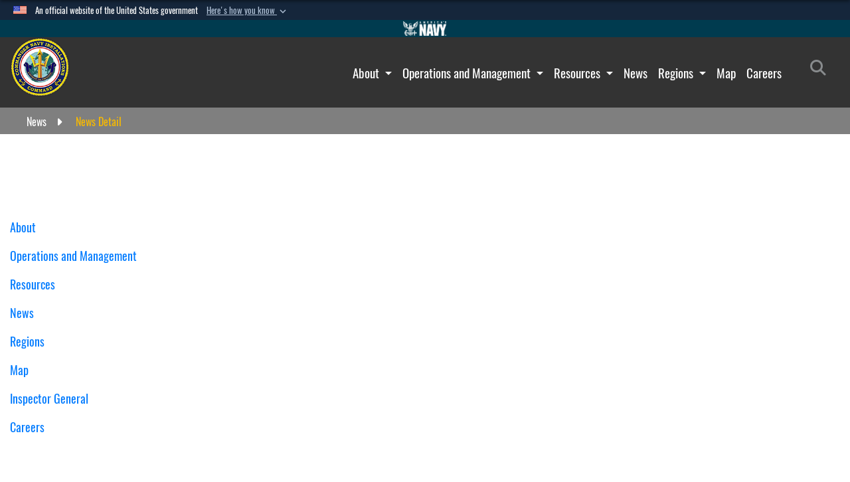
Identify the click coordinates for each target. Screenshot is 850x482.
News (635, 73)
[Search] (822, 70)
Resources (578, 73)
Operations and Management (467, 73)
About (367, 73)
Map (726, 73)
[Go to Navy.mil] (425, 28)
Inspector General (49, 398)
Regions (677, 73)
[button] (248, 10)
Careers (764, 73)
